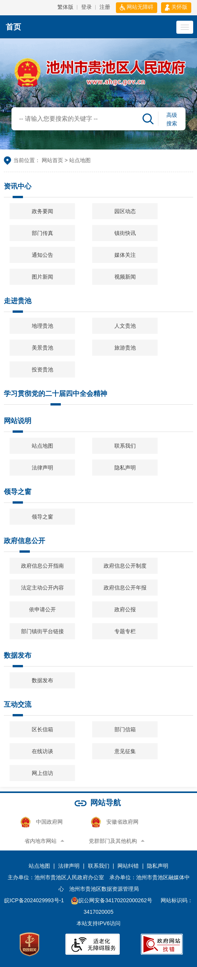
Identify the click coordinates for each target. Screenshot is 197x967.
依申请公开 (42, 609)
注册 (104, 7)
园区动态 (125, 211)
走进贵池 (17, 304)
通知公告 (42, 255)
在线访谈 (42, 751)
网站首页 (52, 160)
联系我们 (125, 446)
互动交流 (17, 708)
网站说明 (17, 424)
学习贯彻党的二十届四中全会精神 (55, 397)
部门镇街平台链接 (42, 631)
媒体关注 (125, 255)
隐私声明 (125, 468)
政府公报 (125, 609)
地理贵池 (42, 326)
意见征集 (125, 751)
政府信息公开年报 (125, 587)
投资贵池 (42, 369)
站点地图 (42, 446)
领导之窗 (17, 495)
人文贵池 (125, 326)
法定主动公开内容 (42, 587)
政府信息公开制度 (125, 566)
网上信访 (42, 773)
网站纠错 (128, 866)
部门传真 (42, 233)
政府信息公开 (24, 544)
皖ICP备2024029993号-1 (34, 900)
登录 (86, 7)
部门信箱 (125, 729)
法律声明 (42, 468)
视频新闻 (125, 277)
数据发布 (17, 659)
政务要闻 (42, 211)
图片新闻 (42, 277)
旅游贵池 (125, 348)
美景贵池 (42, 348)
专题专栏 (125, 631)
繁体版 (65, 7)
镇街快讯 (125, 233)
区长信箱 (42, 729)
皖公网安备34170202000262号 (112, 900)
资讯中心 (17, 189)
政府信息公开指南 (42, 566)
